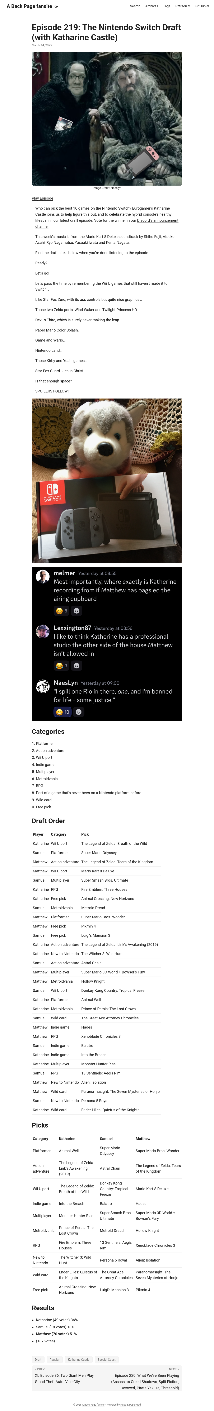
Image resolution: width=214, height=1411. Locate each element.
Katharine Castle (78, 1359)
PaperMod (135, 1404)
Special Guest (107, 1359)
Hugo (123, 1404)
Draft (38, 1359)
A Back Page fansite (29, 6)
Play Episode (42, 198)
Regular (55, 1359)
